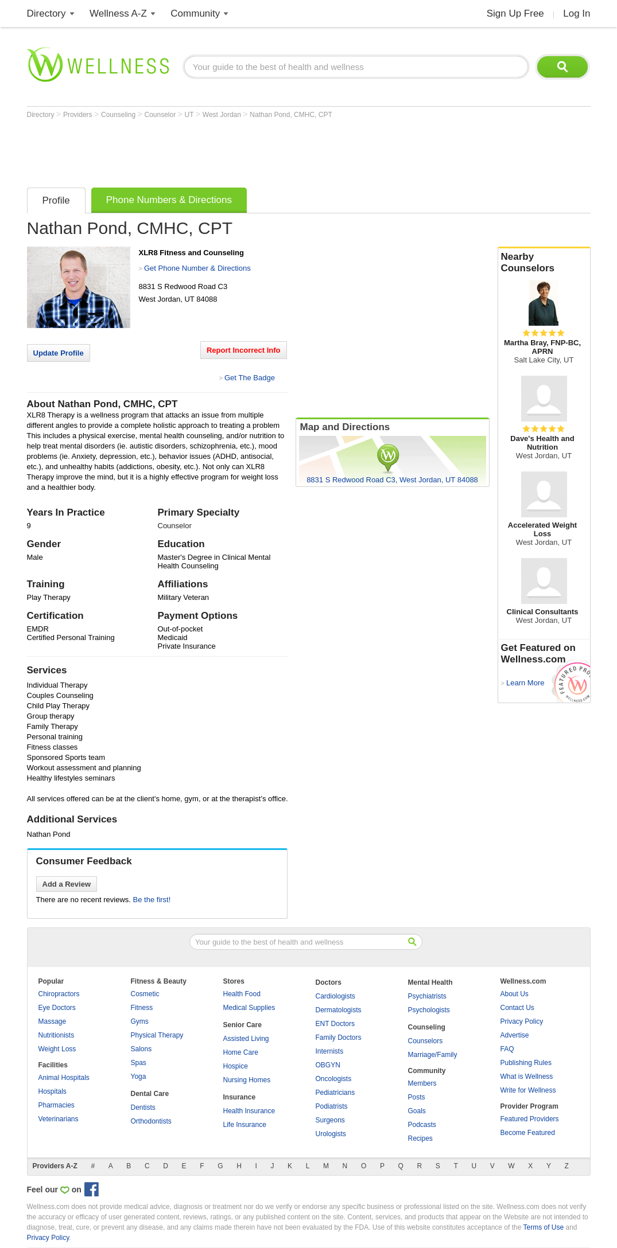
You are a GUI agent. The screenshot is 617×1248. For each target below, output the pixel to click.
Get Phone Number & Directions (197, 268)
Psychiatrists (427, 996)
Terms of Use (543, 1227)
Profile (56, 200)
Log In (576, 13)
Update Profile (58, 353)
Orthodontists (151, 1121)
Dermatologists (339, 1010)
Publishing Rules (526, 1063)
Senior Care (242, 1025)
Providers (78, 115)
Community (195, 13)
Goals (417, 1111)
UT (190, 115)
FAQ (507, 1049)
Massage (52, 1021)
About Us (514, 994)
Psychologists (429, 1010)
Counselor (160, 115)
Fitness (142, 1008)
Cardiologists (335, 996)
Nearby (544, 262)
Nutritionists (56, 1035)
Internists (330, 1051)
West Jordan (223, 115)
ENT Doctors (335, 1024)
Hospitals (52, 1091)
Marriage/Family (432, 1055)
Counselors (425, 1041)
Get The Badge (249, 377)
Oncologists (334, 1079)
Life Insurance (244, 1125)
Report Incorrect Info (244, 350)
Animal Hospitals (64, 1078)
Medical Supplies (249, 1008)
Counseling (119, 115)
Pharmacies (56, 1105)
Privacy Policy (522, 1021)
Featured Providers (529, 1119)
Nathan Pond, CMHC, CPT (291, 115)
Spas (138, 1063)
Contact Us (517, 1008)
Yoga (138, 1076)
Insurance (239, 1097)
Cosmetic (145, 994)
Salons (141, 1049)
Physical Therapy (157, 1035)
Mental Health (430, 982)
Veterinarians (58, 1119)
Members (422, 1083)
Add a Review (66, 884)
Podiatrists (332, 1106)
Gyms (140, 1021)
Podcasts (422, 1125)
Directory (46, 13)
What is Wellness (526, 1076)
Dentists (143, 1107)
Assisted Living (246, 1039)
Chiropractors (59, 994)
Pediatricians (335, 1093)
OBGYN (328, 1065)
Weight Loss (57, 1049)
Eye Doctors (57, 1008)
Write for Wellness (528, 1090)
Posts (416, 1097)
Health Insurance (249, 1111)
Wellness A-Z (118, 13)
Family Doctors (339, 1038)
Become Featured (527, 1133)
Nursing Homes (247, 1080)
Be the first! (152, 899)
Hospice (235, 1066)
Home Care (240, 1052)
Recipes (420, 1138)
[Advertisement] (236, 150)
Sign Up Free (515, 13)
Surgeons (330, 1120)
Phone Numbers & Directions (169, 199)
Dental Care (150, 1094)
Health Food (242, 994)
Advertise (514, 1035)
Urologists (331, 1134)
